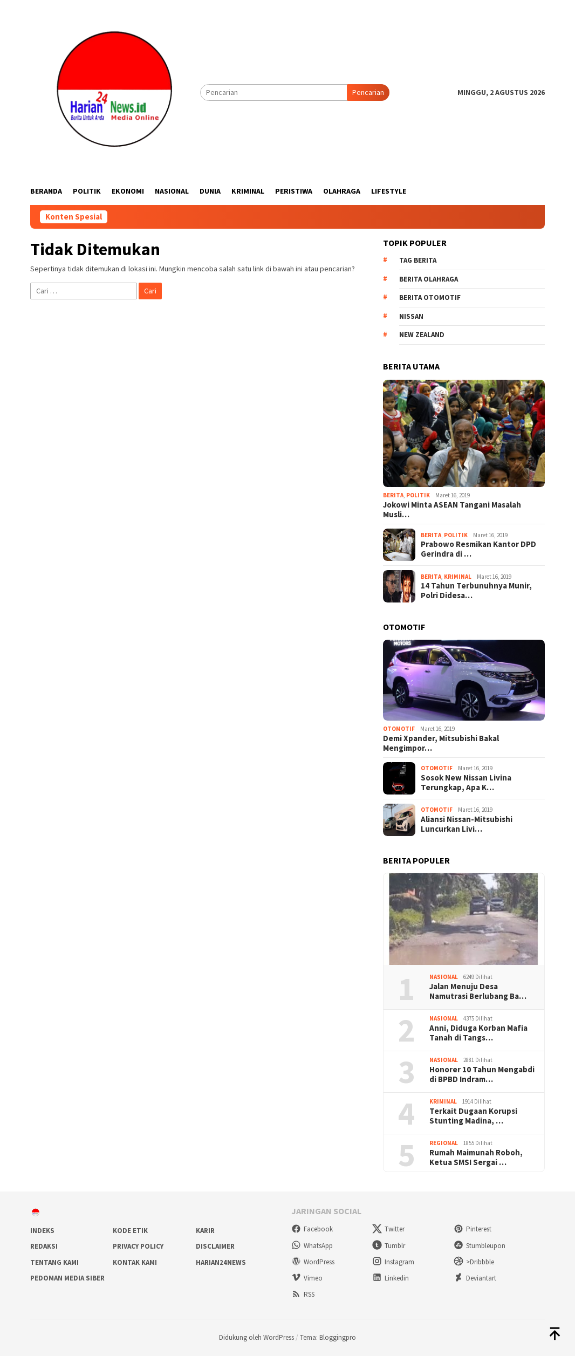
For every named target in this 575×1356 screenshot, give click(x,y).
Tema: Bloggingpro (328, 1337)
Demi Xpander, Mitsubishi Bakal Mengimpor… (441, 743)
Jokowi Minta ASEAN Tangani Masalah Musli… (452, 509)
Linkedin (390, 1278)
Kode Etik (130, 1230)
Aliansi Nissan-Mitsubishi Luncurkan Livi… (466, 824)
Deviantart (475, 1278)
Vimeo (307, 1278)
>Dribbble (474, 1261)
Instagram (393, 1261)
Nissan (411, 316)
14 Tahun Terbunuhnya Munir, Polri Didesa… (476, 590)
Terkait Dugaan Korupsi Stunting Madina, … (473, 1116)
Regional (443, 1143)
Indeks (42, 1230)
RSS (302, 1294)
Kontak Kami (135, 1262)
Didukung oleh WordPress (256, 1337)
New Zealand (421, 334)
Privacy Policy (138, 1246)
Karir (205, 1230)
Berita (393, 495)
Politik (418, 495)
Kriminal (457, 576)
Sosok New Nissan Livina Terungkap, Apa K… (466, 782)
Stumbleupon (479, 1245)
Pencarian (368, 92)
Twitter (388, 1229)
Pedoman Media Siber (67, 1278)
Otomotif (399, 728)
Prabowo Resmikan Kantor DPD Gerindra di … (478, 549)
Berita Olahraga (428, 279)
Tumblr (388, 1245)
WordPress (312, 1261)
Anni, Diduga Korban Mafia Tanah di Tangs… (478, 1033)
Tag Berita (417, 260)
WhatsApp (312, 1245)
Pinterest (472, 1229)
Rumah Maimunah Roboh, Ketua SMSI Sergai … (476, 1157)
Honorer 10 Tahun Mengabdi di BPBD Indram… (482, 1074)
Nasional (443, 977)
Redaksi (44, 1246)
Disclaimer (215, 1246)
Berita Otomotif (430, 297)
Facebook (312, 1229)
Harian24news (221, 1262)
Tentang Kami (54, 1262)
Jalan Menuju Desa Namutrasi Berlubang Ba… (477, 991)
